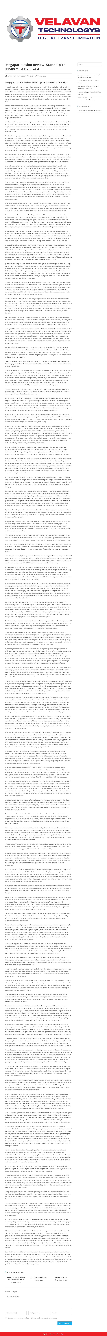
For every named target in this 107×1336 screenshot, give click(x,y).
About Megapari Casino (38, 1277)
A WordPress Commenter (84, 110)
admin (10, 76)
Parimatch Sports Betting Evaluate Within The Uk (16, 1278)
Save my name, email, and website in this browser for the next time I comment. (32, 1318)
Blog (31, 76)
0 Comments (41, 76)
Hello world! (97, 110)
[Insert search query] (89, 64)
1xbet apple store (66, 635)
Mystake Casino (61, 1277)
